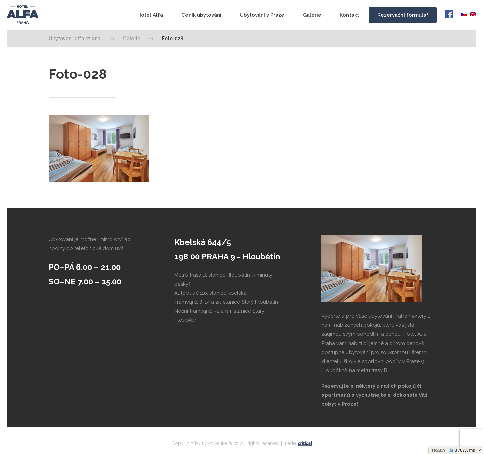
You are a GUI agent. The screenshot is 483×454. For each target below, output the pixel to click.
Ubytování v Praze (262, 15)
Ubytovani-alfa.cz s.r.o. (23, 14)
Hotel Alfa (150, 15)
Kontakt (349, 15)
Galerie (312, 15)
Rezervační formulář (402, 15)
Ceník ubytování (201, 15)
